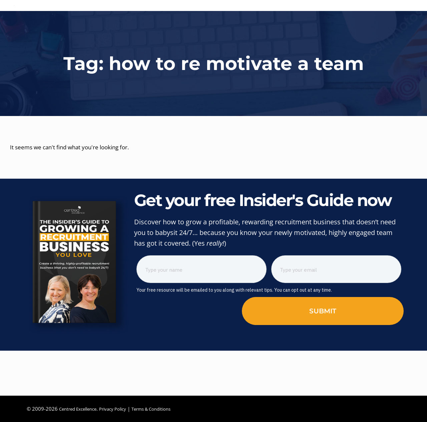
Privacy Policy (120, 408)
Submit (322, 350)
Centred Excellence (80, 408)
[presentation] (175, 350)
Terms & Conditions (164, 408)
